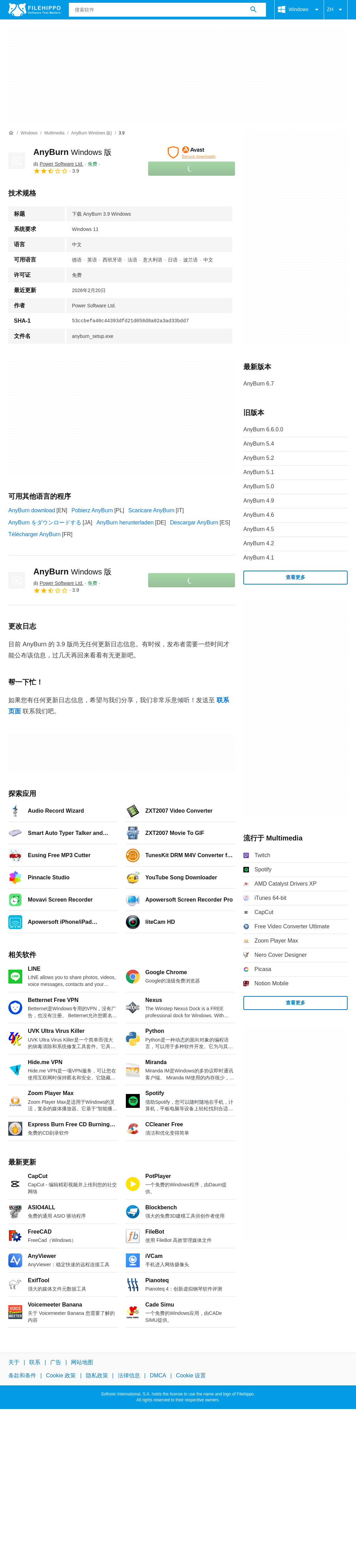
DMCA (158, 1376)
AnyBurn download (31, 510)
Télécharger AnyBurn (34, 534)
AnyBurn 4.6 (258, 515)
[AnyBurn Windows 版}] (91, 133)
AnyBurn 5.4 (258, 444)
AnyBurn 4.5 (258, 529)
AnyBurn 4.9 (258, 501)
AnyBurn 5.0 (258, 486)
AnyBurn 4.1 (258, 558)
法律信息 (129, 1376)
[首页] (11, 133)
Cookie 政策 (61, 1376)
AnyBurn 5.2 (258, 458)
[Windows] (29, 133)
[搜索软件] (253, 10)
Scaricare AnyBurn (151, 510)
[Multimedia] (54, 133)
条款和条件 (22, 1376)
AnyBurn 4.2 (258, 543)
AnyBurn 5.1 (258, 472)
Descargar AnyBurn (194, 522)
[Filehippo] (34, 9)
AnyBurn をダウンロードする (44, 522)
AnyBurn (72, 152)
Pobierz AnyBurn (92, 510)
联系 (34, 1362)
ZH (336, 10)
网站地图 (82, 1362)
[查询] (167, 10)
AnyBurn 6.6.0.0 (263, 429)
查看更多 (295, 577)
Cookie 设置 (191, 1376)
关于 (13, 1362)
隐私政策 (97, 1376)
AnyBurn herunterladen (125, 522)
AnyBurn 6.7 (258, 384)
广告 (55, 1362)
